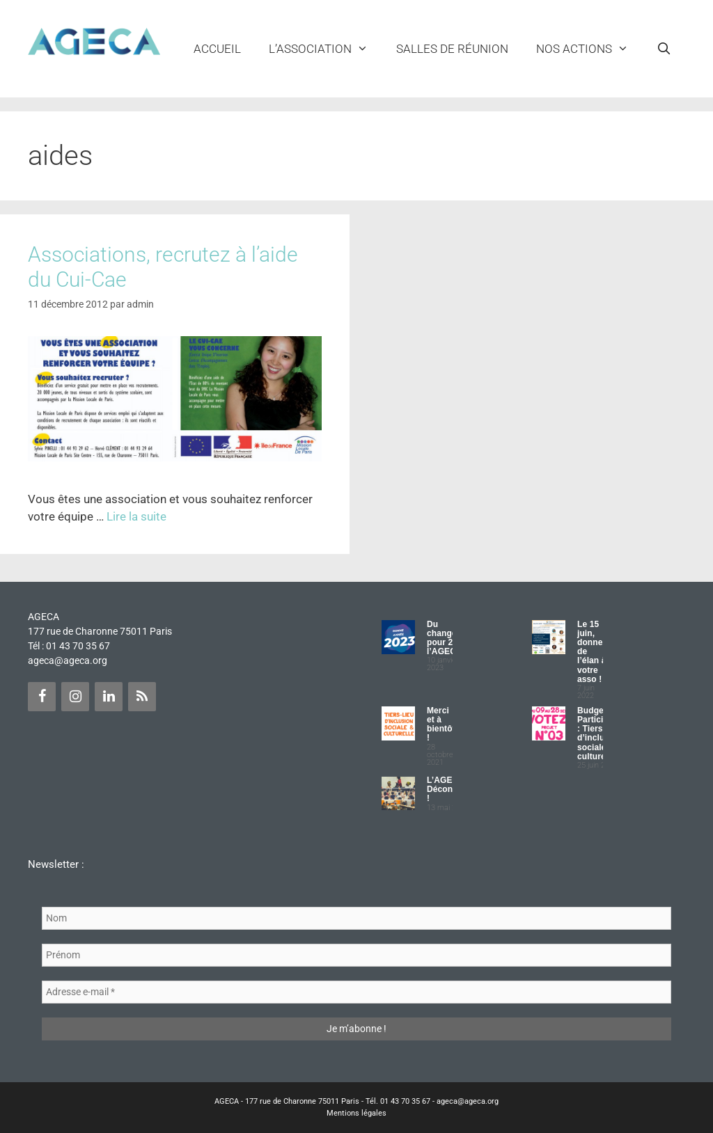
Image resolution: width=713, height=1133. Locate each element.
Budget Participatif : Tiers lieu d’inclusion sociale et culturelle (599, 733)
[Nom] (356, 918)
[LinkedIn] (109, 696)
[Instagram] (75, 696)
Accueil (217, 49)
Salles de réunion (452, 49)
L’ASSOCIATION (325, 49)
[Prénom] (356, 955)
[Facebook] (42, 696)
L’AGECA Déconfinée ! (450, 789)
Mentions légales (356, 1113)
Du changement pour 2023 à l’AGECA (452, 638)
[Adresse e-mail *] (356, 992)
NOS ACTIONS (589, 49)
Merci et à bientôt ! (441, 724)
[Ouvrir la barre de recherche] (663, 49)
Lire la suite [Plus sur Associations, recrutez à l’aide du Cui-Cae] (136, 516)
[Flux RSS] (142, 696)
